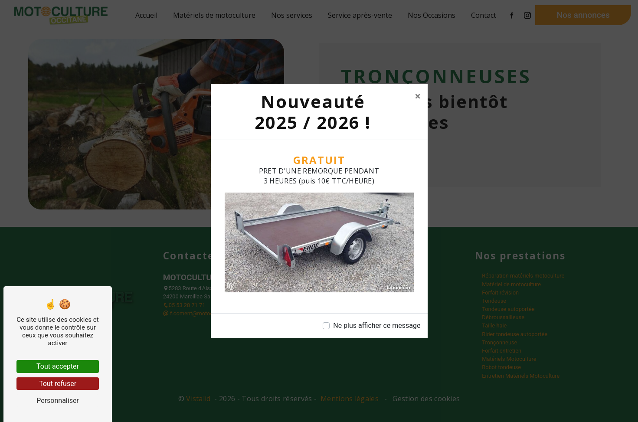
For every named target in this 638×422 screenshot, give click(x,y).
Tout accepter (57, 366)
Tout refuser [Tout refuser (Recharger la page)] (57, 383)
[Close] (418, 96)
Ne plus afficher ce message (376, 325)
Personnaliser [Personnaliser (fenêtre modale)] (57, 400)
